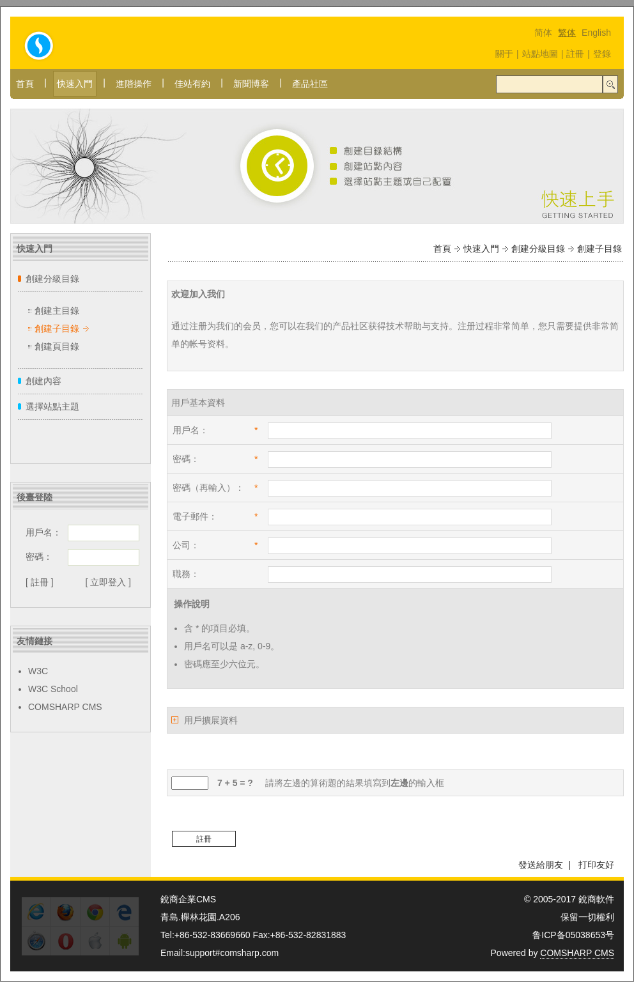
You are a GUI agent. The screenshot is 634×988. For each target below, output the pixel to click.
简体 (543, 32)
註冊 (575, 54)
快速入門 (75, 84)
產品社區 (310, 84)
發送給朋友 (540, 865)
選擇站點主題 (52, 406)
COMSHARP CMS (65, 707)
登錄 (602, 54)
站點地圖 (540, 54)
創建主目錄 (57, 310)
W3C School (53, 689)
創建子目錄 (57, 328)
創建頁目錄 (57, 346)
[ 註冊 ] (40, 582)
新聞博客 (251, 84)
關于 (504, 54)
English (596, 32)
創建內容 (43, 381)
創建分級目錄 (52, 279)
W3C (38, 671)
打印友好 (596, 865)
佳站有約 (192, 84)
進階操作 (133, 84)
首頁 (25, 84)
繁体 (567, 32)
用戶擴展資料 (211, 720)
